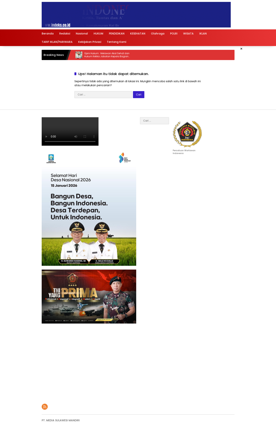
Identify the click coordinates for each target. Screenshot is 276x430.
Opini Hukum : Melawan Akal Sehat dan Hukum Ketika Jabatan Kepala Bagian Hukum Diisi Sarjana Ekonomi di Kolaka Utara (110, 55)
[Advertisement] (89, 361)
